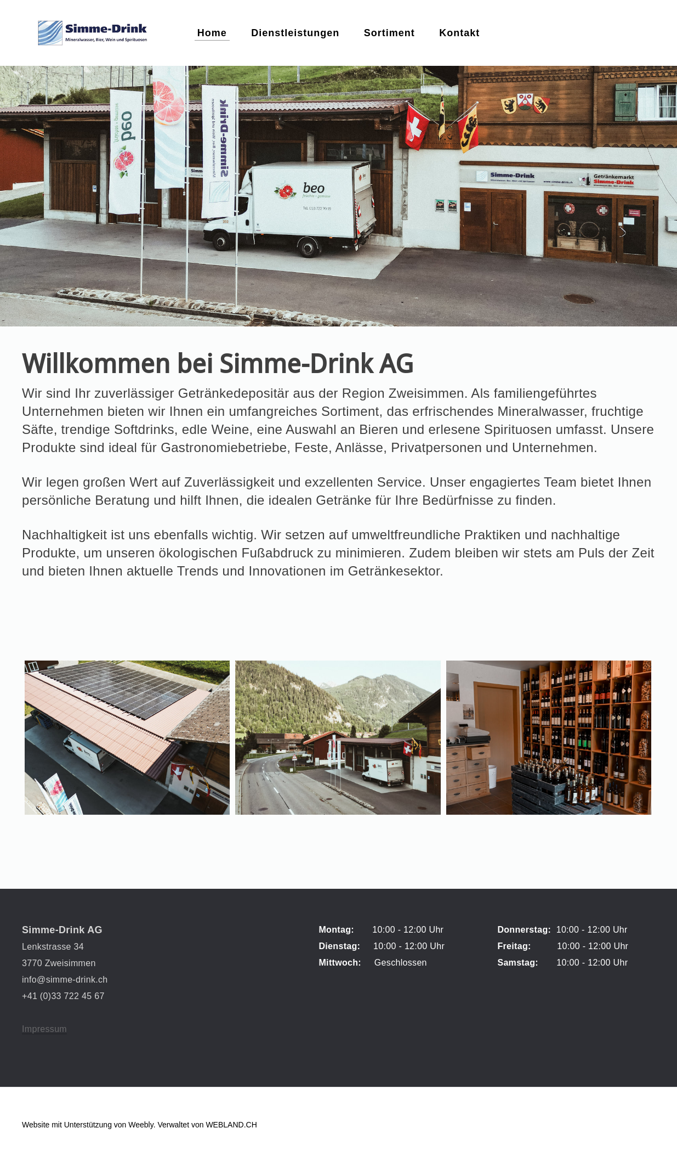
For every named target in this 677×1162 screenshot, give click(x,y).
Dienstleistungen (295, 32)
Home (212, 32)
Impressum (44, 1029)
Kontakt (459, 32)
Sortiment (389, 32)
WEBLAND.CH (231, 1124)
